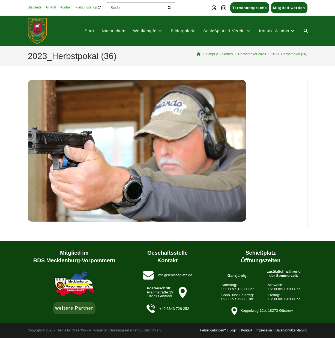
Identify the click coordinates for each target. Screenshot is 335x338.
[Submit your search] (169, 7)
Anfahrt (51, 7)
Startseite (35, 7)
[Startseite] (199, 54)
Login (233, 330)
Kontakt (65, 7)
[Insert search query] (141, 7)
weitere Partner (74, 308)
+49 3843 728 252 (174, 309)
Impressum (264, 330)
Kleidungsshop (88, 7)
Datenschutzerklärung (291, 330)
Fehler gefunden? (213, 330)
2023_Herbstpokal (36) (289, 54)
